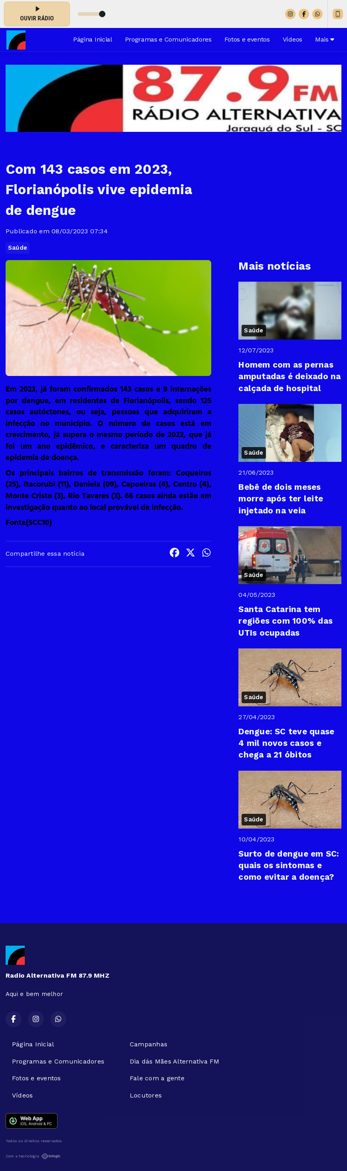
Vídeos (292, 39)
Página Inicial (92, 39)
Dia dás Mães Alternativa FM (174, 1061)
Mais (324, 39)
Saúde (17, 247)
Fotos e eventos (247, 39)
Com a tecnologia (33, 1156)
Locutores (146, 1095)
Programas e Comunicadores (168, 39)
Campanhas (148, 1044)
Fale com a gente (157, 1078)
